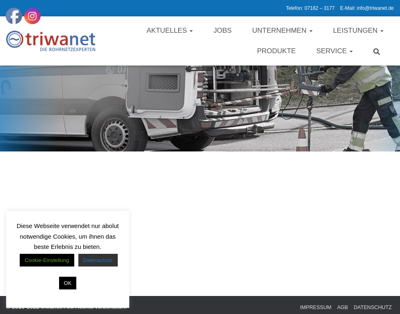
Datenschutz (373, 307)
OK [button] (68, 283)
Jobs (222, 30)
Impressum (315, 307)
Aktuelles (169, 30)
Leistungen (358, 30)
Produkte (276, 51)
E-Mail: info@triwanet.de (367, 8)
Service (334, 51)
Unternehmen (282, 30)
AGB (342, 307)
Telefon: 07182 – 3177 (310, 8)
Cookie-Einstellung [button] (47, 260)
